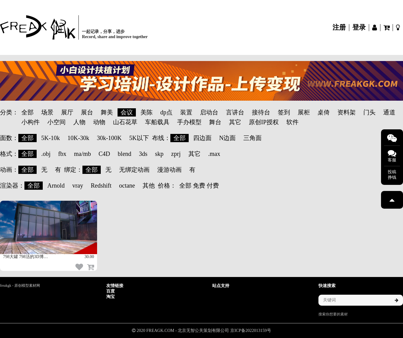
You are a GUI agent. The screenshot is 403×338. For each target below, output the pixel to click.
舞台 (215, 122)
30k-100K (109, 138)
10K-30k (78, 138)
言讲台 (235, 112)
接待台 (261, 112)
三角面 (252, 138)
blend (124, 153)
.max (214, 153)
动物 (99, 122)
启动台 (209, 112)
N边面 (227, 138)
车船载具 (157, 122)
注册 (339, 27)
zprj (176, 153)
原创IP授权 (264, 122)
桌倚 (324, 112)
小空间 (56, 122)
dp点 (166, 112)
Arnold (56, 185)
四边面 (202, 138)
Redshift (101, 185)
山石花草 (125, 122)
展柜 (304, 112)
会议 (127, 112)
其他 (149, 185)
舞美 (107, 112)
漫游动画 (169, 169)
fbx (62, 153)
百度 (110, 291)
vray (77, 185)
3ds (143, 153)
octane (127, 185)
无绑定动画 (134, 169)
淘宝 (110, 296)
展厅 (67, 112)
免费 (199, 185)
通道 (389, 112)
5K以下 (139, 138)
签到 (284, 112)
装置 (186, 112)
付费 (213, 185)
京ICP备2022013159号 (250, 330)
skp (159, 153)
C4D (104, 153)
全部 (27, 112)
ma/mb (82, 153)
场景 (47, 112)
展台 (87, 112)
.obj (46, 153)
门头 (369, 112)
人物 (79, 122)
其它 (235, 122)
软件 (292, 122)
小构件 (30, 122)
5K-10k (50, 138)
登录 (359, 27)
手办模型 (189, 122)
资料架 (346, 112)
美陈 (146, 112)
